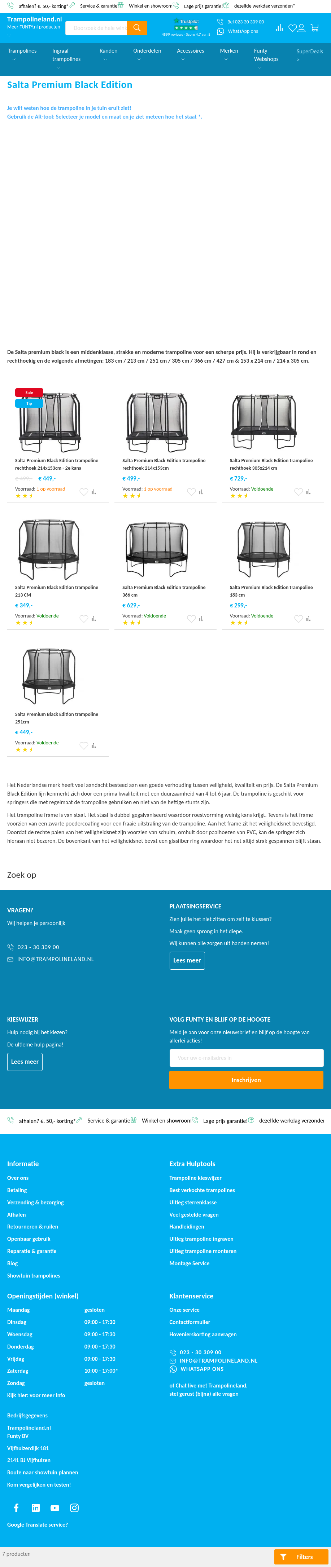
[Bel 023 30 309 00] (240, 22)
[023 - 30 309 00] (53, 947)
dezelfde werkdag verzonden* (264, 6)
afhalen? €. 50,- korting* (44, 6)
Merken (229, 54)
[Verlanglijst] (292, 28)
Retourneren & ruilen (32, 1226)
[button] (83, 492)
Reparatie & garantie (32, 1251)
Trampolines (22, 54)
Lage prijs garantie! (203, 6)
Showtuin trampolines (33, 1275)
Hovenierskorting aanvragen (203, 1334)
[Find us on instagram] (74, 1508)
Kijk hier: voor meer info (36, 1395)
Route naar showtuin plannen (42, 1472)
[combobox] (96, 28)
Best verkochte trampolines (202, 1190)
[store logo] (34, 20)
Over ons (18, 1177)
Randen (109, 54)
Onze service (185, 1309)
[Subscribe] (246, 1080)
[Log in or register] (301, 28)
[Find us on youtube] (55, 1508)
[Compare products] (279, 28)
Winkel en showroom (151, 6)
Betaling (17, 1190)
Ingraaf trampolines (66, 58)
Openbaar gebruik (29, 1238)
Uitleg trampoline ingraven (202, 1238)
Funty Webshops (266, 58)
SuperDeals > (310, 54)
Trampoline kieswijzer (196, 1177)
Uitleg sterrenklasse (193, 1202)
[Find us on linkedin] (36, 1508)
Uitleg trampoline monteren (203, 1251)
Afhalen (16, 1214)
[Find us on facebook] (16, 1508)
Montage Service (190, 1263)
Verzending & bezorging (35, 1202)
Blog (12, 1263)
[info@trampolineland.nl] (53, 959)
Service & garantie (98, 6)
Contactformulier (190, 1322)
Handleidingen (187, 1226)
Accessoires (190, 54)
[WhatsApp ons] (237, 31)
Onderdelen (147, 54)
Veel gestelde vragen (194, 1214)
